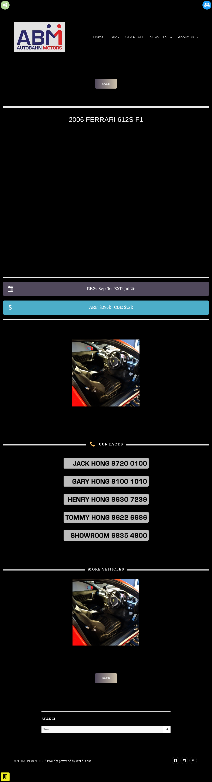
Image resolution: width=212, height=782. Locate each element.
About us (186, 37)
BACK (106, 84)
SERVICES (158, 37)
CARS (114, 37)
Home (98, 37)
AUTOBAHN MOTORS (28, 761)
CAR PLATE (134, 37)
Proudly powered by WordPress (69, 761)
